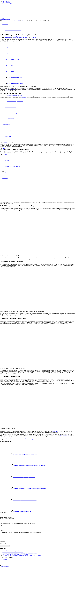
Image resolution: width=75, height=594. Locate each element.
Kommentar (2, 543)
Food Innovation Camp (64, 435)
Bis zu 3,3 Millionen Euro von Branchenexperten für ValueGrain (15, 555)
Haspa (16, 438)
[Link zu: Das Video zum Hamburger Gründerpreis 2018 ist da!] (17, 477)
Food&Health (20, 37)
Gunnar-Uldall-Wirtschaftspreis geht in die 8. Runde (12, 552)
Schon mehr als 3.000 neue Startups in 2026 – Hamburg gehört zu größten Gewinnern (19, 554)
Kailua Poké (24, 97)
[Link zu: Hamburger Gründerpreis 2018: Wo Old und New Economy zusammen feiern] (23, 488)
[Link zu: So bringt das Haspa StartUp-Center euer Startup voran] (18, 454)
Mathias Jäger (33, 37)
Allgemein (15, 37)
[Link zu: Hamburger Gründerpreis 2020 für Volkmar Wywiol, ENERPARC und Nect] (22, 465)
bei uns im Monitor (56, 431)
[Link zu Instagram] (6, 1)
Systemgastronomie (33, 438)
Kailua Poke (23, 438)
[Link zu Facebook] (6, 2)
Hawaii (19, 438)
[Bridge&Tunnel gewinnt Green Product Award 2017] (26, 565)
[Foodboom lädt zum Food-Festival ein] (8, 565)
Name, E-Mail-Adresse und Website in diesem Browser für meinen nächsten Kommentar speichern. (21, 532)
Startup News (26, 37)
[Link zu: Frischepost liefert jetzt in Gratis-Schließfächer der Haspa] (18, 500)
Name (1, 525)
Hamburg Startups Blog (5, 19)
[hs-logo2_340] (9, 11)
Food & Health (12, 438)
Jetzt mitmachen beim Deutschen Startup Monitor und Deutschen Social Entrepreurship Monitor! (21, 556)
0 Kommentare (8, 37)
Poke (28, 438)
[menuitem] (38, 561)
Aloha (7, 438)
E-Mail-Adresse (3, 527)
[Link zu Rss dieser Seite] (7, 3)
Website (1, 530)
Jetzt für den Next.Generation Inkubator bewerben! (12, 553)
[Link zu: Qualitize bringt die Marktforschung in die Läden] (17, 511)
